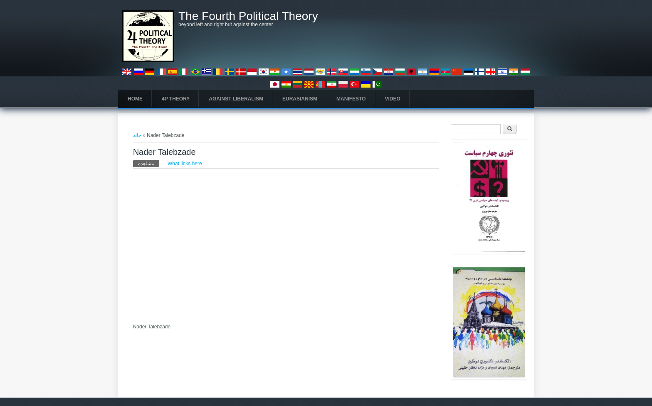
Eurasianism (299, 99)
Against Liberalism (236, 99)
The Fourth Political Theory (248, 16)
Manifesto (351, 99)
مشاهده (148, 163)
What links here (185, 163)
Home (135, 99)
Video (392, 99)
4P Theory (176, 99)
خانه (137, 135)
